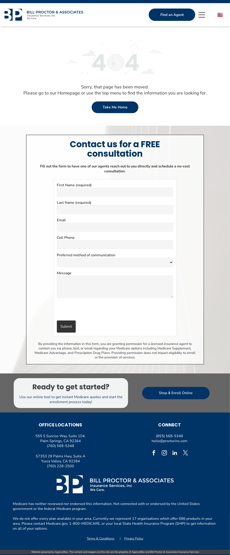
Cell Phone (66, 237)
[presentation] (83, 309)
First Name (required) (74, 185)
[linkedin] (175, 453)
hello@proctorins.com (169, 441)
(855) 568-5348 (169, 436)
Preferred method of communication (86, 255)
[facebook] (154, 453)
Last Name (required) (74, 202)
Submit (66, 326)
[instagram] (164, 453)
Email (61, 220)
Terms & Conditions (100, 538)
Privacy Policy (133, 538)
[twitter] (185, 453)
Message (64, 273)
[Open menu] (202, 14)
